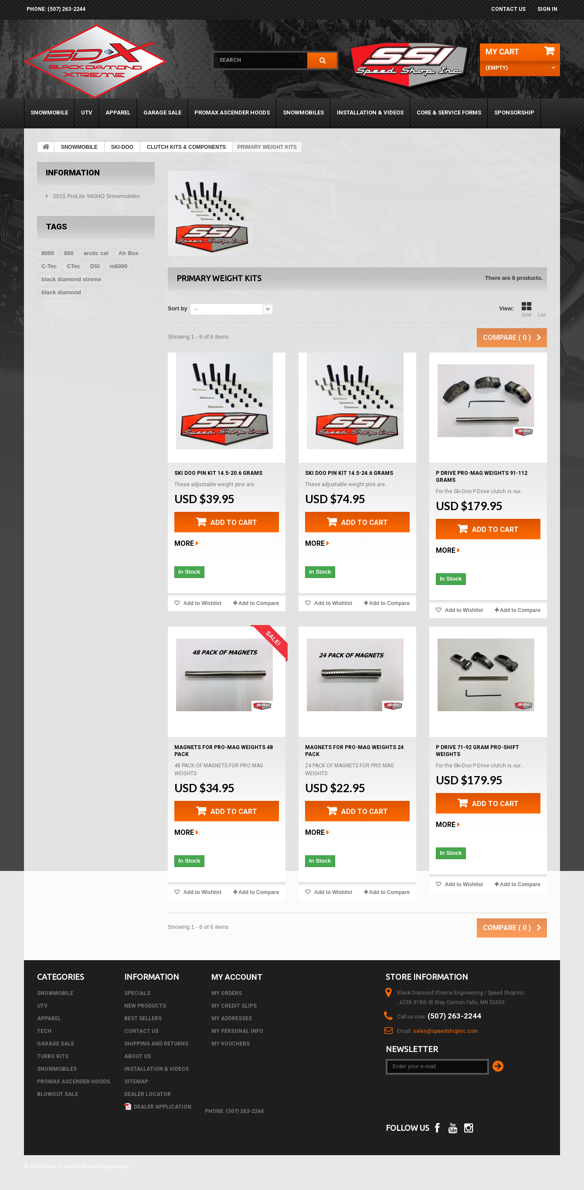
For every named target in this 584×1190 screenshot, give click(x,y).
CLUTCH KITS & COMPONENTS (186, 147)
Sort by (177, 308)
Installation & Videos (370, 112)
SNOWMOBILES (303, 112)
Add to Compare (258, 603)
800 (69, 253)
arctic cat (96, 253)
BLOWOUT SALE (57, 1094)
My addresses (231, 1018)
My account (236, 977)
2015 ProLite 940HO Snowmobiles (95, 196)
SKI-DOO (122, 147)
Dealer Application (157, 1107)
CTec (73, 266)
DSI (95, 266)
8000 (47, 253)
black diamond (61, 292)
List (541, 309)
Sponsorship (514, 112)
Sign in (547, 9)
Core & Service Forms (449, 112)
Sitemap (136, 1082)
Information (73, 172)
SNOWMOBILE (49, 112)
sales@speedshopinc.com (445, 1031)
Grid (526, 309)
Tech (44, 1031)
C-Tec (49, 266)
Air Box (129, 253)
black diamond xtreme (71, 279)
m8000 (118, 266)
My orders (226, 993)
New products (145, 1006)
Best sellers (143, 1018)
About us (137, 1056)
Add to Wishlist (201, 603)
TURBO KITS (52, 1056)
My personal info (237, 1031)
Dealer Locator (147, 1094)
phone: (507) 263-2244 (56, 9)
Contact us (508, 9)
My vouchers (230, 1044)
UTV (86, 112)
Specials (137, 993)
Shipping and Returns (156, 1044)
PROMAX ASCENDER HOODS (232, 112)
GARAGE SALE (162, 112)
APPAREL (117, 112)
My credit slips (234, 1006)
